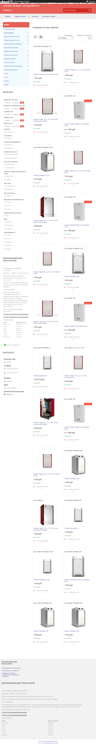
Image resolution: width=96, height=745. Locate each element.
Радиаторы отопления (11, 51)
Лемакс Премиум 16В (71, 276)
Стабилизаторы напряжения (13, 66)
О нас (6, 77)
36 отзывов (92, 1)
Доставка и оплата (49, 16)
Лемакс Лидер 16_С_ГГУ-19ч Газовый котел (77, 70)
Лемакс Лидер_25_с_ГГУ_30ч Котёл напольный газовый (45, 120)
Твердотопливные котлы (11, 40)
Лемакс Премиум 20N (71, 631)
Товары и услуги (20, 16)
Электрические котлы (11, 55)
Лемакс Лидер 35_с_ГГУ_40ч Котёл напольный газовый (45, 221)
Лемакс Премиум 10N (71, 478)
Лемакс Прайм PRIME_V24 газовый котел (76, 226)
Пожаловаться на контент (51, 743)
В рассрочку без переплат (10, 670)
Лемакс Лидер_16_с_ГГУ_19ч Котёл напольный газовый (45, 529)
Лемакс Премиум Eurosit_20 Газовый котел (77, 580)
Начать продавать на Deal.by (21, 1)
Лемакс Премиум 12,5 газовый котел (45, 74)
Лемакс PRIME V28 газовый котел (75, 326)
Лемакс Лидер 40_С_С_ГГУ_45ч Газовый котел (75, 376)
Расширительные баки (11, 47)
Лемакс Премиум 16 (71, 528)
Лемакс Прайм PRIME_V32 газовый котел (76, 428)
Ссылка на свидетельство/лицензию (15, 314)
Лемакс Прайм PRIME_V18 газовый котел (76, 124)
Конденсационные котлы (12, 36)
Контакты (35, 16)
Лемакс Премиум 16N (40, 631)
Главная (7, 16)
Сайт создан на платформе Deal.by (48, 741)
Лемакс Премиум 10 (40, 376)
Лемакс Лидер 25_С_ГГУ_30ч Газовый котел (77, 171)
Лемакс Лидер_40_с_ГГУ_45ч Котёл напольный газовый (45, 322)
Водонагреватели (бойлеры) (13, 44)
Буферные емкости (10, 59)
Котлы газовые (8, 33)
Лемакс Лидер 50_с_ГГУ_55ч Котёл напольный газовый (45, 423)
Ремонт (6, 84)
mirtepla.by (9, 394)
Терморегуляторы (9, 29)
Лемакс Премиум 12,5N (41, 175)
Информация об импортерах (11, 668)
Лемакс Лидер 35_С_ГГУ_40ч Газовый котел (46, 272)
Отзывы (6, 81)
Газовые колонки (9, 62)
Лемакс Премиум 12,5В (41, 579)
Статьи (6, 73)
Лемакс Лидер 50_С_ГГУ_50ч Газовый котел (46, 475)
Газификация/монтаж (10, 70)
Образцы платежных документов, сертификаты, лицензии (10, 674)
